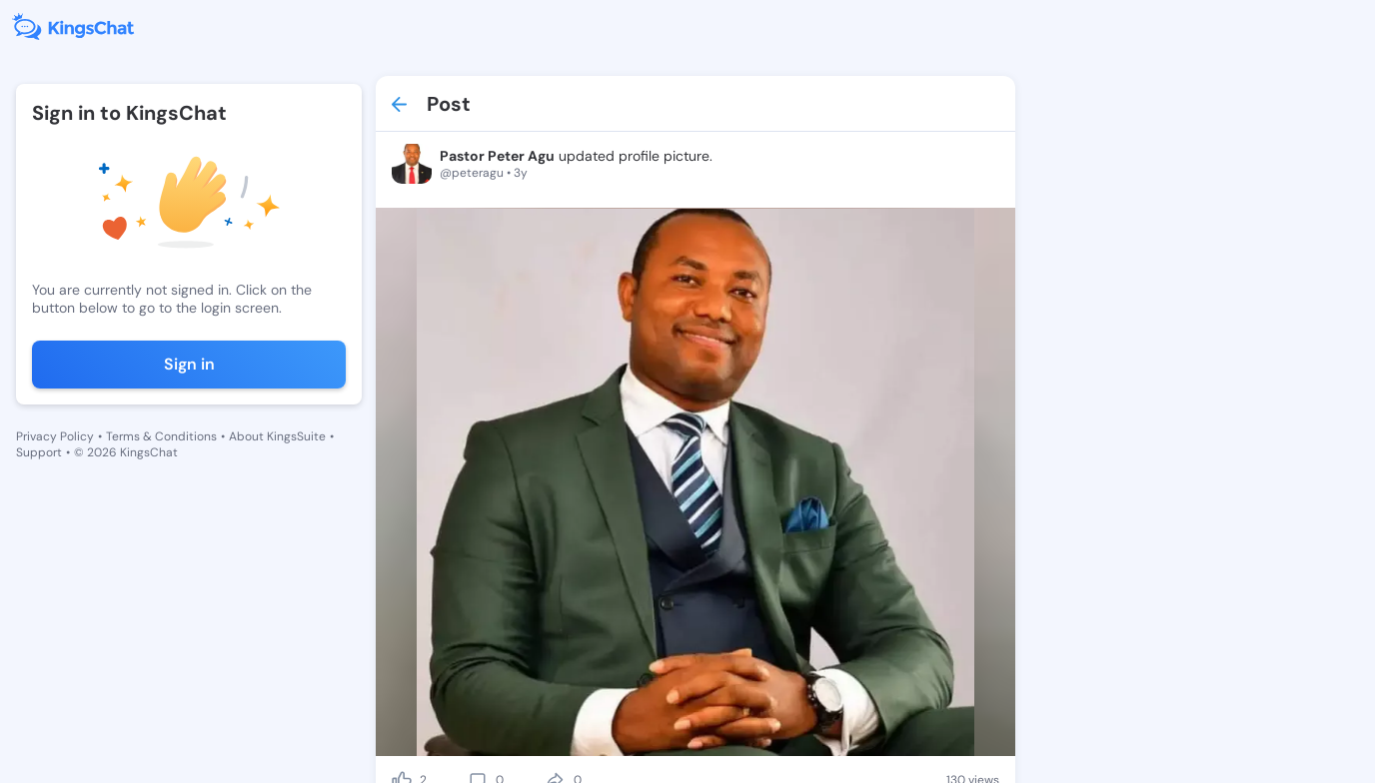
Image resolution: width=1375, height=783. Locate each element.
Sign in (189, 364)
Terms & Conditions (161, 436)
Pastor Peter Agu (497, 156)
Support (39, 452)
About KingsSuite (277, 436)
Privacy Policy (55, 436)
